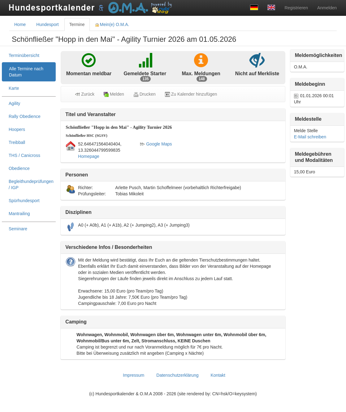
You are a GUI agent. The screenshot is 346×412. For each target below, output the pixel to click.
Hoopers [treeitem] (17, 129)
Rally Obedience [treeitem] (25, 116)
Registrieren (296, 7)
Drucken (144, 94)
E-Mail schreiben (310, 136)
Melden (114, 94)
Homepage (88, 156)
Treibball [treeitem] (17, 142)
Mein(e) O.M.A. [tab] (112, 24)
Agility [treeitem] (14, 103)
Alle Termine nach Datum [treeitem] (26, 71)
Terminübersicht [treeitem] (24, 55)
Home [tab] (20, 24)
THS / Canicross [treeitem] (24, 155)
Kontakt (217, 375)
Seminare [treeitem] (18, 228)
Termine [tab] (77, 24)
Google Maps (156, 143)
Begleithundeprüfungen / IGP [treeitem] (31, 184)
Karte (14, 88)
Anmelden (327, 7)
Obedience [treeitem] (19, 168)
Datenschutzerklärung (177, 375)
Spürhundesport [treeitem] (24, 200)
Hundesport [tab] (47, 24)
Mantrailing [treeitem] (19, 213)
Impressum (133, 375)
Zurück (84, 94)
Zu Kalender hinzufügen (191, 94)
